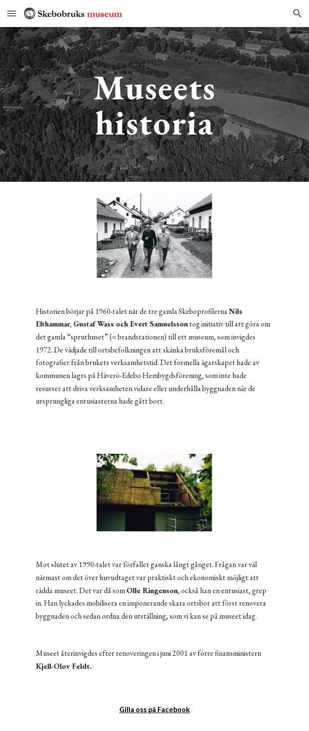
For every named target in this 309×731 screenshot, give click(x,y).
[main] (154, 104)
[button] (11, 13)
